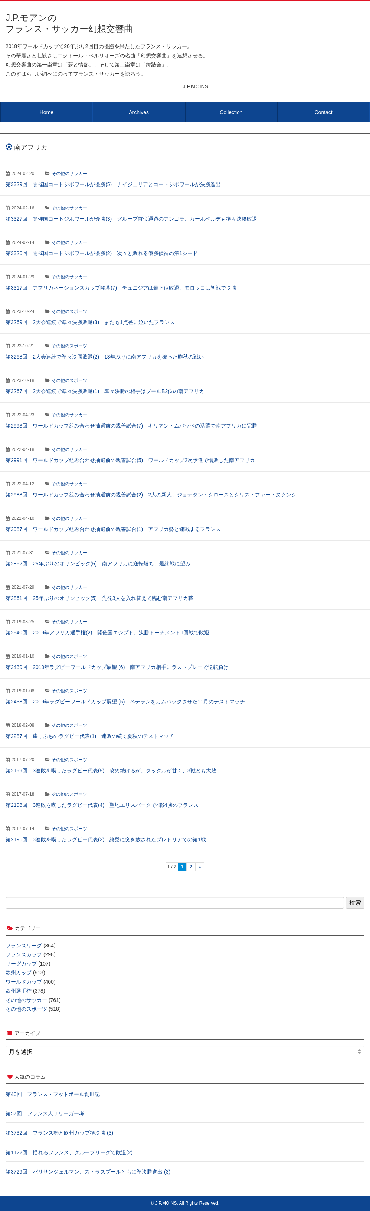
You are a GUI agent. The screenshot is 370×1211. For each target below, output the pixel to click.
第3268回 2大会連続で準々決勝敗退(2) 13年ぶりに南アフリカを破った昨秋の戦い (105, 357)
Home (46, 112)
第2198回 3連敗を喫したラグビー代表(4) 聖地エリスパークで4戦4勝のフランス (102, 805)
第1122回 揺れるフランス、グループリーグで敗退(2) (69, 1152)
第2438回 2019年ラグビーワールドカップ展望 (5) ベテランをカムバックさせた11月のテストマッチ (125, 702)
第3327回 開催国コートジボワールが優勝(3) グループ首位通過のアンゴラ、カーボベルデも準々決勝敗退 (131, 219)
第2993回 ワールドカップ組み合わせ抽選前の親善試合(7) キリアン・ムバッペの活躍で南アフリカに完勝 (131, 426)
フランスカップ (24, 954)
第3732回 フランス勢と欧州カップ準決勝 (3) (59, 1133)
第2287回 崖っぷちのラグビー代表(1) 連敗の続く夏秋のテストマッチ (90, 736)
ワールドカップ (24, 982)
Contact (324, 112)
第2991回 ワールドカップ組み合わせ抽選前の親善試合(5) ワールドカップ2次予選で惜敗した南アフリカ (130, 460)
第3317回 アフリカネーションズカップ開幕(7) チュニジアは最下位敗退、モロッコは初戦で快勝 (121, 288)
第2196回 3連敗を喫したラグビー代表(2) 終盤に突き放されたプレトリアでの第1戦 (106, 839)
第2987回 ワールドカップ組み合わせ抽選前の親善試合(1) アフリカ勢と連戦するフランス (113, 529)
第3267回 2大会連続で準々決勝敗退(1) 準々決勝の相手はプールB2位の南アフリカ (105, 391)
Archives (139, 112)
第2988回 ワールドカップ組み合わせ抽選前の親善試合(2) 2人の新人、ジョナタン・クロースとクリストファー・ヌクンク (151, 495)
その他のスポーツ (69, 311)
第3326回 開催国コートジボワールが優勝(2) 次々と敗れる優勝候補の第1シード (102, 253)
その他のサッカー (69, 173)
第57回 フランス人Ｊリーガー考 (45, 1113)
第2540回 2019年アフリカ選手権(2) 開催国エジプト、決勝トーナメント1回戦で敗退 (107, 633)
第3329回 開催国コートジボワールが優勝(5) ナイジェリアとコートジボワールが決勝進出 (113, 184)
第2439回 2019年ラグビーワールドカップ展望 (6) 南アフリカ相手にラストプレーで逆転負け (117, 667)
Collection (231, 112)
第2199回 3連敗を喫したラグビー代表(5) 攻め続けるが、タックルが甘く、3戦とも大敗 (111, 770)
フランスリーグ (24, 945)
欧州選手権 (19, 991)
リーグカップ (21, 964)
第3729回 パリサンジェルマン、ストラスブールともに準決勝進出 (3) (88, 1172)
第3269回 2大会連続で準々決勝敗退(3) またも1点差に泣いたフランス (90, 322)
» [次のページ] (200, 867)
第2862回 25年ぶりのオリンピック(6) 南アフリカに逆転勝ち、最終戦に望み (98, 564)
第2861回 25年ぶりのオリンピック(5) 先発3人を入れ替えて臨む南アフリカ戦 (99, 598)
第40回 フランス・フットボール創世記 (53, 1094)
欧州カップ (19, 973)
